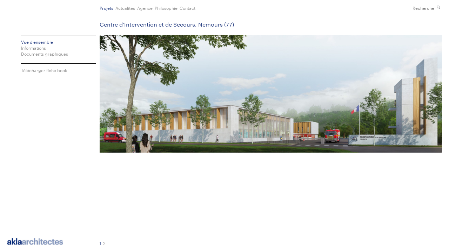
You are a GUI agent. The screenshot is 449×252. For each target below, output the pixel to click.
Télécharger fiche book (44, 70)
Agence (145, 8)
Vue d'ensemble (37, 42)
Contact (187, 8)
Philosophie (166, 8)
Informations (33, 48)
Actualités (125, 8)
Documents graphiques (44, 54)
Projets (106, 8)
